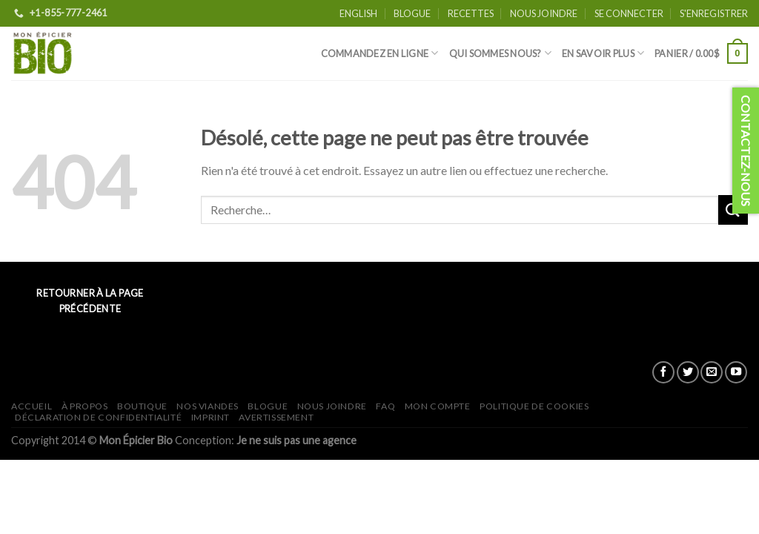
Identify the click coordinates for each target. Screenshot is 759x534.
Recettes (471, 13)
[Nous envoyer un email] (711, 372)
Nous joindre (543, 13)
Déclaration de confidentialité (98, 417)
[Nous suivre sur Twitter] (688, 372)
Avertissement (276, 417)
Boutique (142, 406)
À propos (85, 406)
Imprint (210, 417)
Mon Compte (438, 406)
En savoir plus (603, 53)
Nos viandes (207, 406)
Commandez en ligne (380, 53)
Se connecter (628, 13)
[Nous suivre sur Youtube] (736, 372)
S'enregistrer (714, 13)
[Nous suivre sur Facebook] (663, 372)
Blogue (412, 13)
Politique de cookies (534, 406)
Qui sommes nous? (500, 53)
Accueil (31, 406)
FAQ (385, 406)
